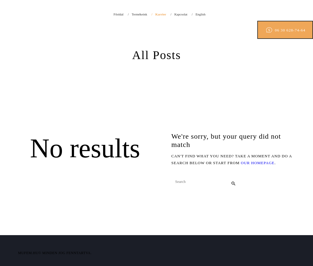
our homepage (258, 163)
